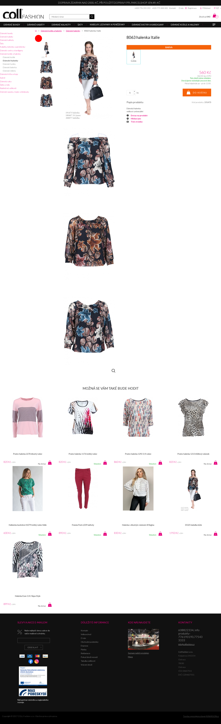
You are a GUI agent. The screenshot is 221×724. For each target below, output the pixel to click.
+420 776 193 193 (142, 8)
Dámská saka (5, 81)
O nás (181, 8)
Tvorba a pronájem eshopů (194, 716)
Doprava (84, 645)
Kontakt (172, 8)
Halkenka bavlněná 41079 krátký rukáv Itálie (28, 525)
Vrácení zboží (86, 664)
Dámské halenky (10, 60)
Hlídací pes (136, 118)
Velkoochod (86, 634)
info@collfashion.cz (186, 644)
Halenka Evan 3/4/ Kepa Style (27, 596)
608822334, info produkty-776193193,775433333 (190, 635)
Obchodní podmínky (89, 642)
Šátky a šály (5, 85)
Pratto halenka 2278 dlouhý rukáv (27, 454)
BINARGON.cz (212, 716)
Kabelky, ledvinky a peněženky (12, 47)
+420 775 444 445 (160, 8)
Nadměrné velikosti (8, 88)
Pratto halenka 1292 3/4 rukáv (138, 454)
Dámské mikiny (9, 71)
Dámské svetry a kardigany (11, 50)
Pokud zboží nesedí (89, 657)
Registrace (192, 8)
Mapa (130, 657)
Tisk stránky (136, 121)
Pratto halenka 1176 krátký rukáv (83, 454)
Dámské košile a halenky (10, 54)
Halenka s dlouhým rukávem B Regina (138, 525)
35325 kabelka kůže (193, 525)
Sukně (2, 78)
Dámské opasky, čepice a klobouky (14, 92)
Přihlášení (206, 8)
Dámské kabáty (6, 36)
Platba (83, 649)
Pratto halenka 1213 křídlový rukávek (193, 454)
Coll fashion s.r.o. (23, 14)
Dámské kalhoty (7, 40)
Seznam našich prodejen (138, 653)
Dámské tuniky (9, 64)
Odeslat (32, 647)
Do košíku (200, 92)
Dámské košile (9, 57)
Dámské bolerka (10, 67)
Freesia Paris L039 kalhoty (83, 525)
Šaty (2, 43)
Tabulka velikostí (88, 661)
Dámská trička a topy (9, 74)
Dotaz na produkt (139, 115)
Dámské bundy (6, 33)
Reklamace (85, 653)
